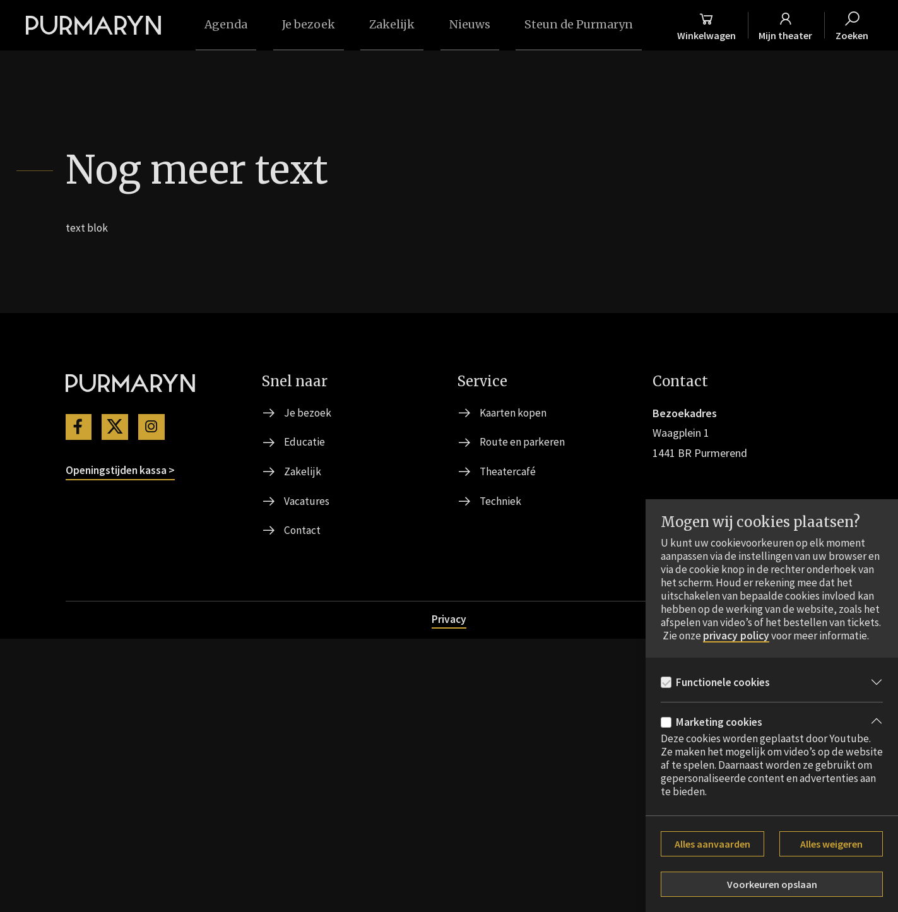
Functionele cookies (726, 681)
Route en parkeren (523, 713)
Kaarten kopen (514, 683)
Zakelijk (302, 743)
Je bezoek (308, 683)
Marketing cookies (720, 722)
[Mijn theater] (804, 25)
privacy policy (777, 621)
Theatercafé (509, 743)
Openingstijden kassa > (123, 742)
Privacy (449, 891)
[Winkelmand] (721, 25)
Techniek (501, 773)
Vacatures (307, 773)
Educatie (305, 713)
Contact (303, 803)
